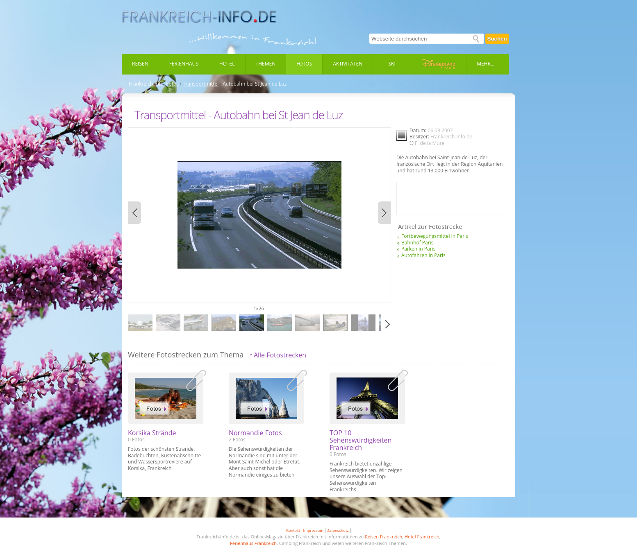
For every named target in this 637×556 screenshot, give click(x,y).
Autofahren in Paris (423, 255)
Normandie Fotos (255, 432)
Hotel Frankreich (422, 536)
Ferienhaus (183, 63)
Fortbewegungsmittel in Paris (434, 236)
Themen (266, 63)
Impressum (313, 530)
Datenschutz (337, 530)
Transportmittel (200, 84)
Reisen (140, 63)
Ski (392, 63)
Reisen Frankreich (383, 536)
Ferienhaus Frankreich (253, 543)
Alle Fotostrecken (280, 354)
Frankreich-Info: (147, 84)
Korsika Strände (152, 432)
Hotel (227, 63)
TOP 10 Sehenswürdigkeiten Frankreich (360, 440)
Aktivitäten (347, 63)
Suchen (497, 39)
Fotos (304, 63)
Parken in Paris (418, 248)
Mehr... (485, 63)
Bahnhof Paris (417, 242)
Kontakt (293, 530)
